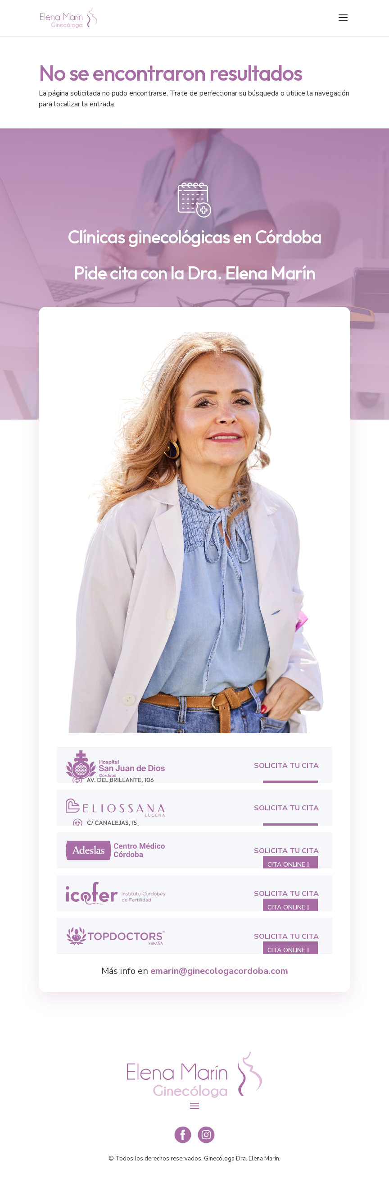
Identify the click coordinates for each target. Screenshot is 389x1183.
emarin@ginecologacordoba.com (219, 971)
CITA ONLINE (286, 864)
